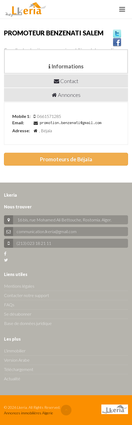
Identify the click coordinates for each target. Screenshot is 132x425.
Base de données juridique (28, 323)
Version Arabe (17, 359)
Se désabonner (17, 313)
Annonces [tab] (66, 95)
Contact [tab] (66, 81)
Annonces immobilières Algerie (28, 413)
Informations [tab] (66, 66)
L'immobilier (15, 350)
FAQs (9, 304)
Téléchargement (18, 369)
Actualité (12, 378)
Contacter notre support (26, 295)
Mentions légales (19, 285)
